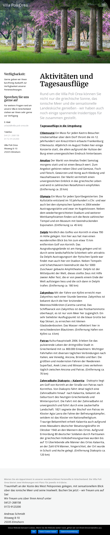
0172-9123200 (11, 138)
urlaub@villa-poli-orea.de (16, 125)
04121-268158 (11, 135)
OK (34, 532)
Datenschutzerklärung (69, 532)
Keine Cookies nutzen (48, 532)
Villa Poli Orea (15, 5)
